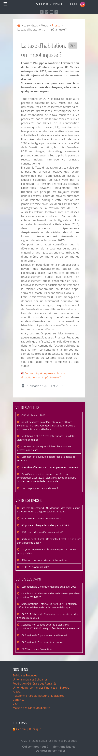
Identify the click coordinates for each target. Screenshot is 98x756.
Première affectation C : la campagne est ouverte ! (49, 467)
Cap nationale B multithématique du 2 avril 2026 (48, 586)
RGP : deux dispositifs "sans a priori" (42, 532)
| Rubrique (33, 729)
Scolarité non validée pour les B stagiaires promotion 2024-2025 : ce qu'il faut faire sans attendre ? (48, 626)
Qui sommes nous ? (35, 746)
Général (21, 729)
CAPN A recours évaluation (36, 649)
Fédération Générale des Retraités (34, 683)
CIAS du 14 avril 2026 (33, 415)
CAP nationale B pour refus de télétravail (44, 635)
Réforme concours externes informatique (44, 560)
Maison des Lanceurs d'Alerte (31, 707)
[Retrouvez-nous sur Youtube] (51, 12)
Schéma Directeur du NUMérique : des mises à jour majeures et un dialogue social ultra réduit (48, 510)
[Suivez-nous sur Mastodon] (46, 12)
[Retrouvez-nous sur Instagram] (56, 12)
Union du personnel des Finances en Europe (41, 687)
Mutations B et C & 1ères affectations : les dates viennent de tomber (46, 438)
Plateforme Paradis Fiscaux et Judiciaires (38, 695)
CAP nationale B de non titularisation (42, 642)
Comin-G (18, 699)
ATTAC (17, 691)
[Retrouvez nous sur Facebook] (42, 12)
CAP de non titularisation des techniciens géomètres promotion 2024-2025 (49, 595)
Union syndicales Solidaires (30, 679)
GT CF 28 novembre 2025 (35, 567)
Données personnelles (50, 750)
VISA (15, 703)
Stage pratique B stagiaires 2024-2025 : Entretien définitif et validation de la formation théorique (47, 606)
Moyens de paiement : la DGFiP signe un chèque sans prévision (46, 551)
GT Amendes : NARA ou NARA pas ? (41, 518)
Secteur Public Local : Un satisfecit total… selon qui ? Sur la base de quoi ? (48, 541)
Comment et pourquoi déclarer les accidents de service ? (46, 458)
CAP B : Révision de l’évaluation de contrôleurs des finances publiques (47, 616)
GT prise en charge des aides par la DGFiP (45, 525)
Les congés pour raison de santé (39, 488)
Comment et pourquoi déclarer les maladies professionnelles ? (44, 448)
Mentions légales (62, 746)
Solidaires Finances (25, 675)
